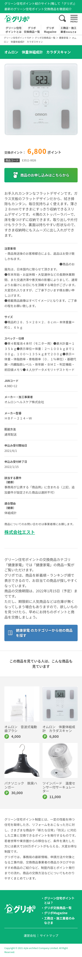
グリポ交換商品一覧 (32, 30)
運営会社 (30, 935)
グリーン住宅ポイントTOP (17, 37)
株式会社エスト (19, 532)
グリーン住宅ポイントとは (13, 30)
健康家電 (63, 37)
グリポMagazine (50, 30)
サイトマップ (49, 935)
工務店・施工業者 (68, 30)
